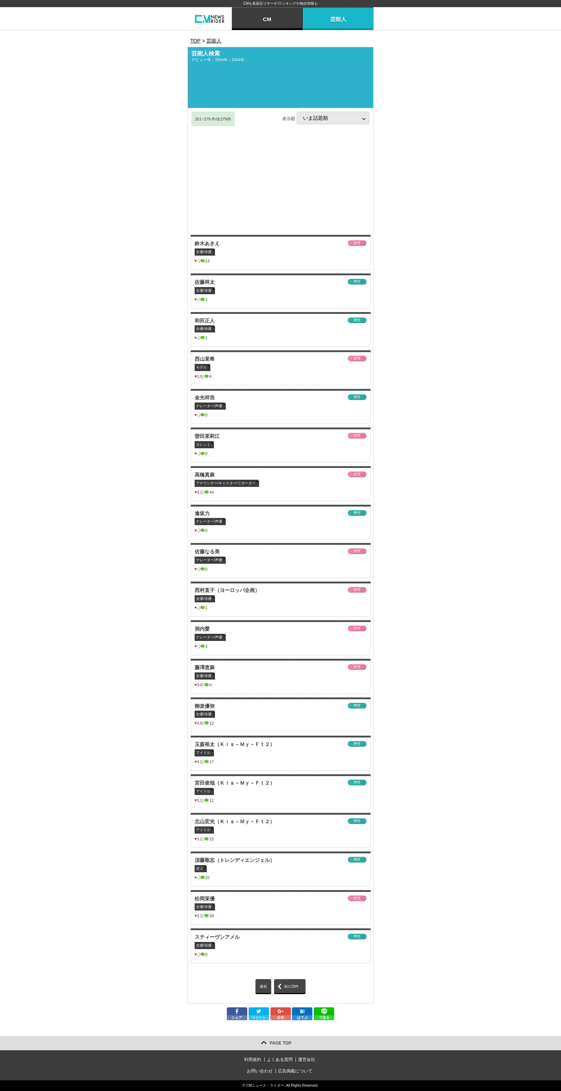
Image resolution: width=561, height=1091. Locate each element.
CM (267, 19)
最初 (263, 986)
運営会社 (306, 1059)
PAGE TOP (281, 1043)
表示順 (326, 118)
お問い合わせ (260, 1070)
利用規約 (252, 1059)
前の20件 (291, 986)
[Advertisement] (280, 180)
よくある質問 (280, 1059)
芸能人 (338, 19)
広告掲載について (295, 1070)
